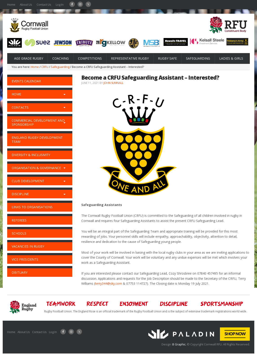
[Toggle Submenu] (64, 94)
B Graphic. (179, 344)
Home (11, 4)
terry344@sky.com (108, 283)
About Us (26, 4)
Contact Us (44, 4)
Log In (60, 4)
